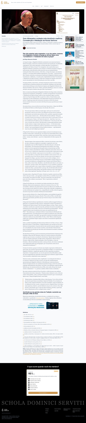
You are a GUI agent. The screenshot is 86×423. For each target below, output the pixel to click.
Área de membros (57, 408)
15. (23, 343)
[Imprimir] (61, 36)
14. (23, 341)
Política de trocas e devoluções (67, 409)
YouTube (46, 410)
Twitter (46, 412)
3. (23, 318)
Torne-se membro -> (43, 392)
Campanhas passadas (77, 408)
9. (23, 330)
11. (23, 333)
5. (23, 322)
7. (23, 326)
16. (23, 345)
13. (23, 340)
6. (23, 324)
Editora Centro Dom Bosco (76, 411)
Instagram (47, 408)
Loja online (56, 410)
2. (23, 316)
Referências (4, 46)
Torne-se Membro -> (80, 2)
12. (23, 336)
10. (23, 332)
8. (23, 328)
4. (23, 320)
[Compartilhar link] (62, 36)
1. (23, 314)
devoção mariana (40, 298)
